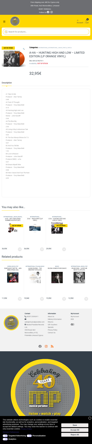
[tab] (7, 84)
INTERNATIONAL (43, 47)
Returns (50, 322)
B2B (72, 319)
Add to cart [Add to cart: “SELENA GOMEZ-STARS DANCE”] (64, 299)
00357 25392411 (32, 316)
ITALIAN (37, 266)
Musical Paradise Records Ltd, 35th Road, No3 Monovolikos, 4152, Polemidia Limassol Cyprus (34, 330)
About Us (51, 316)
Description (7, 83)
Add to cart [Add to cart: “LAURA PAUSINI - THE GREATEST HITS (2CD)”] (42, 299)
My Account (75, 316)
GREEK (9, 266)
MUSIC (60, 47)
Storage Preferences (11, 432)
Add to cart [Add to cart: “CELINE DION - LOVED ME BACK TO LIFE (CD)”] (86, 299)
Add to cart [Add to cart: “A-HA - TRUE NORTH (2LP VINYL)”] (42, 249)
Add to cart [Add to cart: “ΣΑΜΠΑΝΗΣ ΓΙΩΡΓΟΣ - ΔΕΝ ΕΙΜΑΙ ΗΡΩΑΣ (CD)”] (20, 299)
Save (75, 425)
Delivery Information (55, 319)
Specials (50, 327)
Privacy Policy (26, 429)
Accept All (74, 430)
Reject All (75, 435)
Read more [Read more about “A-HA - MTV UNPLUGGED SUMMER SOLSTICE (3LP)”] (20, 249)
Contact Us (51, 333)
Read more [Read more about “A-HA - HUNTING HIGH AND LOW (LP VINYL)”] (64, 249)
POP (17, 266)
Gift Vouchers (52, 325)
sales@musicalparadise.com (34, 322)
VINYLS (65, 47)
